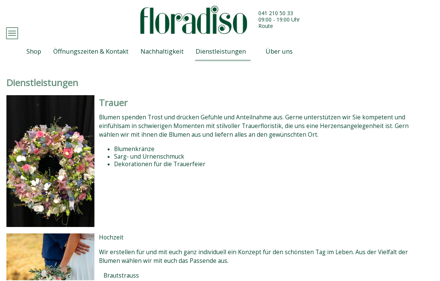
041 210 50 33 (275, 13)
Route (265, 25)
